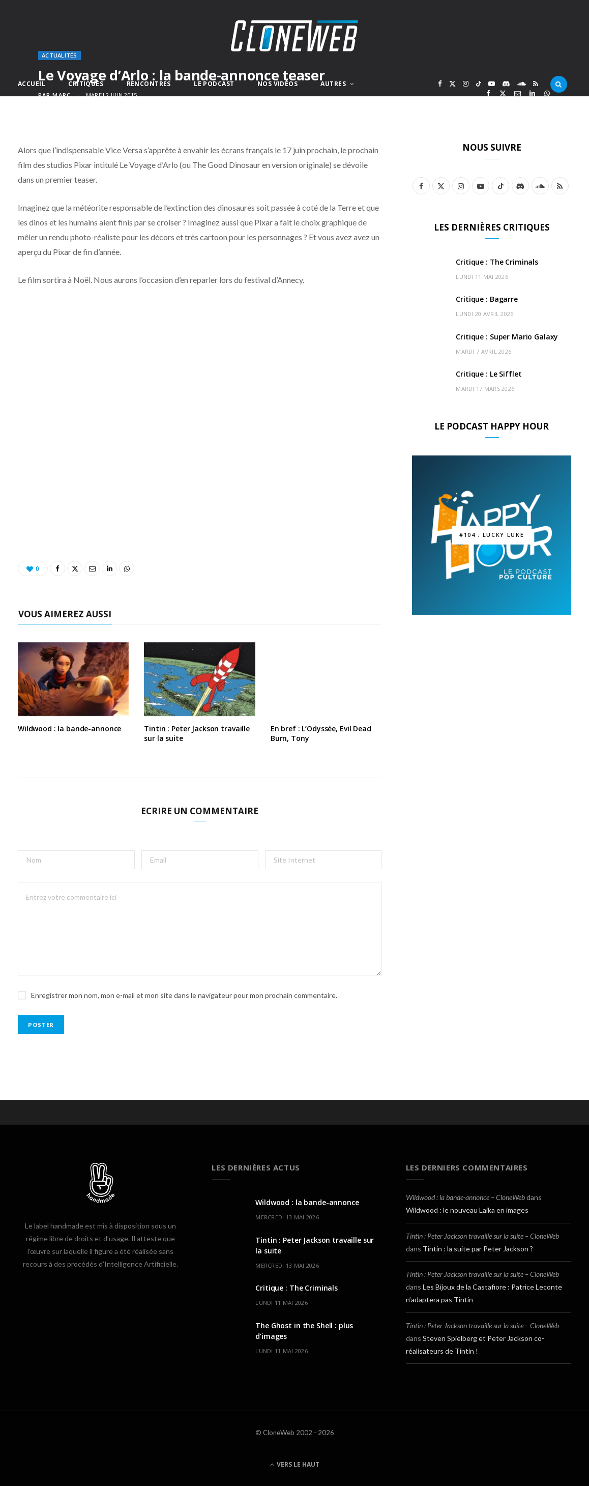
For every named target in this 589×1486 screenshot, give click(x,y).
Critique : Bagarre (486, 299)
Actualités (59, 55)
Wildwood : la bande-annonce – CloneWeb (465, 1197)
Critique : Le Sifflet (488, 374)
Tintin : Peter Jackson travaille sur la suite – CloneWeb (482, 1236)
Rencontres (149, 83)
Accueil (31, 83)
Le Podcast (214, 83)
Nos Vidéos (277, 83)
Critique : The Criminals (497, 262)
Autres (333, 83)
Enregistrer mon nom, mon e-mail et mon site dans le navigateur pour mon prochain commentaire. (184, 995)
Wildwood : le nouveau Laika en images (467, 1210)
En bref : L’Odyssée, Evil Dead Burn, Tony (321, 733)
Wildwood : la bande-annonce (69, 728)
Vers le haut (294, 1464)
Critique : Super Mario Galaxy (507, 336)
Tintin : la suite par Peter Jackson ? (478, 1248)
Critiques (85, 83)
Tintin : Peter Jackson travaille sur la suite (197, 733)
